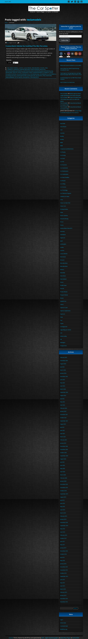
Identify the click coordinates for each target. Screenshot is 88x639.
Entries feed (63, 623)
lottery (19, 72)
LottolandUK (25, 72)
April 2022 (62, 405)
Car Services (63, 187)
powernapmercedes (22, 75)
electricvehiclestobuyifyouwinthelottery (41, 71)
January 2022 (63, 411)
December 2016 (64, 551)
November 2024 (64, 360)
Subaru (62, 304)
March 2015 (63, 589)
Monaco (62, 269)
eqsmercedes (9, 72)
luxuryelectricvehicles (11, 74)
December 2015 (64, 567)
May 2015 (62, 582)
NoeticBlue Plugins (65, 638)
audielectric (10, 69)
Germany (62, 231)
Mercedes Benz (36, 68)
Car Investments (64, 168)
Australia (62, 133)
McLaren (62, 260)
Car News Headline (64, 177)
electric (29, 69)
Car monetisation (64, 174)
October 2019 (63, 490)
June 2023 (62, 379)
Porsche (42, 68)
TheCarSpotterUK (34, 77)
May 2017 (62, 544)
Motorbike (62, 272)
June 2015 (62, 579)
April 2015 (62, 586)
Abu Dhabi (62, 123)
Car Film (62, 161)
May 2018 (62, 528)
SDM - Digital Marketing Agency (50, 638)
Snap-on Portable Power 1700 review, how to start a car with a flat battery (70, 99)
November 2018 (64, 522)
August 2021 (63, 424)
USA (61, 333)
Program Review (64, 295)
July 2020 (62, 462)
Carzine (11, 638)
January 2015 (63, 595)
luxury (51, 72)
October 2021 (63, 417)
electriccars (42, 69)
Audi (8, 68)
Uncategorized (63, 326)
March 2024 (63, 370)
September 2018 (64, 525)
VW (61, 339)
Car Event (62, 158)
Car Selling (62, 183)
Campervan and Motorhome (66, 149)
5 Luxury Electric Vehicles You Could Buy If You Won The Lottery (26, 46)
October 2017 (63, 538)
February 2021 (63, 440)
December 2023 (64, 376)
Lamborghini (63, 244)
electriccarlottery (35, 69)
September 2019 (64, 494)
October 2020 (63, 452)
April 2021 (62, 433)
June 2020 (62, 465)
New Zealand (63, 279)
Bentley (62, 136)
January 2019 (63, 519)
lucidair (30, 72)
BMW (61, 142)
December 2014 (64, 598)
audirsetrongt (23, 69)
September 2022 (64, 392)
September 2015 (64, 576)
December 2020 (64, 446)
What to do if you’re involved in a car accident (70, 65)
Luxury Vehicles (27, 68)
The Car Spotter (18, 77)
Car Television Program (65, 193)
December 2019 (64, 484)
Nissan (61, 282)
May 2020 (62, 468)
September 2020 (64, 455)
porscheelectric (52, 74)
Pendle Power (63, 285)
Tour (61, 320)
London (62, 247)
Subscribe (64, 40)
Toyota (61, 323)
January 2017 (63, 547)
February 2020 (63, 478)
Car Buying (62, 152)
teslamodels (34, 19)
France (61, 225)
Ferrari (61, 222)
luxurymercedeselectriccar (23, 74)
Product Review (63, 291)
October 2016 (63, 554)
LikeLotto (15, 72)
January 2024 (63, 373)
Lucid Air (21, 68)
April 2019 (62, 509)
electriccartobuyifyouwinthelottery (14, 71)
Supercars (62, 314)
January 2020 (63, 481)
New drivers (63, 276)
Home (6, 22)
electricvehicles (27, 71)
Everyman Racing (64, 218)
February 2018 (63, 535)
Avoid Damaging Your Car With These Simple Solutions (70, 78)
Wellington (62, 342)
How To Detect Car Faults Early (67, 82)
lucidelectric (46, 72)
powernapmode (31, 75)
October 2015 (63, 573)
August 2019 (63, 497)
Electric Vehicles (14, 68)
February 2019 (63, 516)
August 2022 (63, 395)
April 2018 (62, 532)
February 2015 (63, 592)
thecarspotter (26, 77)
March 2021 (63, 436)
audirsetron (16, 69)
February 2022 (63, 408)
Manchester (63, 256)
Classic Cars (63, 206)
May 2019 (62, 506)
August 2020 (63, 459)
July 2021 (62, 427)
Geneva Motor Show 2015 (66, 228)
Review (62, 298)
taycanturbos (39, 75)
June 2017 (62, 541)
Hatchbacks (63, 234)
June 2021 (62, 430)
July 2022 (62, 398)
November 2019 (64, 487)
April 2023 (62, 386)
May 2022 (62, 402)
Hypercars (62, 237)
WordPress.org (63, 629)
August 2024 (63, 363)
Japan (61, 241)
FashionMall (75, 638)
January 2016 (63, 563)
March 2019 (63, 513)
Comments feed (64, 626)
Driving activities (64, 209)
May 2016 (62, 560)
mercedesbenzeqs (34, 74)
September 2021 (64, 421)
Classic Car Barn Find (65, 203)
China (61, 199)
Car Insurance (63, 164)
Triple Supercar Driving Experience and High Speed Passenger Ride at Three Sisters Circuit (70, 73)
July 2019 (62, 500)
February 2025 (63, 357)
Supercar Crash (64, 307)
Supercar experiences (65, 310)
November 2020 (64, 449)
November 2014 (64, 601)
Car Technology (63, 190)
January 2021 (63, 443)
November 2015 (64, 570)
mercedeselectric (44, 74)
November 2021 (64, 414)
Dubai (61, 212)
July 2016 (62, 557)
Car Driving (63, 155)
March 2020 (63, 474)
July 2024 (62, 367)
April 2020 (62, 471)
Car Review (62, 180)
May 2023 (62, 382)
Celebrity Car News (64, 196)
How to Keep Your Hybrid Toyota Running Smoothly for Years (69, 69)
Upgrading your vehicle (65, 329)
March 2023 (63, 389)
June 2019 (62, 503)
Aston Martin (63, 126)
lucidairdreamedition (38, 72)
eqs (52, 71)
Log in (61, 619)
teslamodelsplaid (10, 77)
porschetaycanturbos (11, 75)
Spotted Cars (63, 301)
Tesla (46, 68)
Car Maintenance (64, 171)
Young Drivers (63, 345)
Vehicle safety (63, 336)
